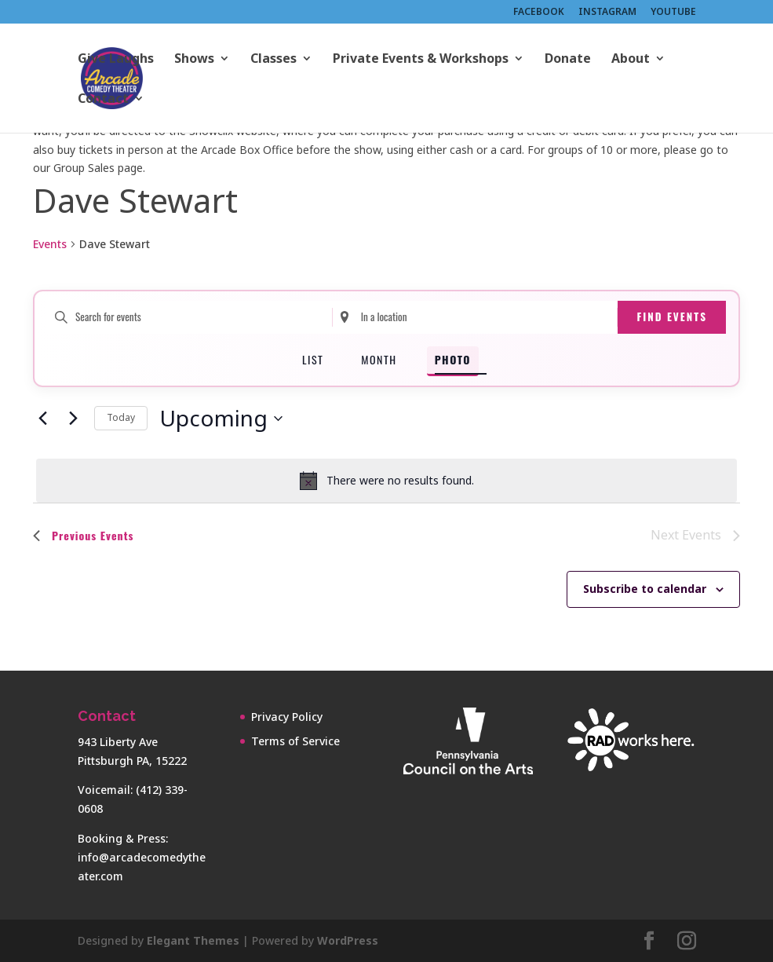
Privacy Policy (287, 716)
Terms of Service (295, 740)
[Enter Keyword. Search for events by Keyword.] (189, 317)
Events (50, 243)
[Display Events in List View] (312, 361)
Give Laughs (116, 60)
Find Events (671, 316)
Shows (194, 60)
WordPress (347, 940)
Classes (273, 60)
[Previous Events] (42, 418)
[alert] (386, 481)
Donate (568, 60)
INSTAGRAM (607, 12)
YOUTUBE (673, 12)
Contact (103, 100)
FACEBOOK (538, 12)
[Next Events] (73, 418)
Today (121, 417)
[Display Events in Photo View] (453, 361)
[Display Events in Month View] (378, 361)
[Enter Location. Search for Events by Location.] (475, 317)
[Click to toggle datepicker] (221, 418)
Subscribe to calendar (644, 588)
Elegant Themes (193, 940)
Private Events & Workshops (421, 60)
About (630, 60)
